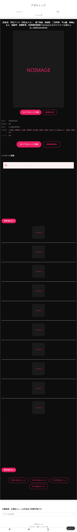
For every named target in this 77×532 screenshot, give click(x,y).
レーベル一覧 (44, 526)
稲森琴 (41, 130)
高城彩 (68, 130)
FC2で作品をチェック (59, 480)
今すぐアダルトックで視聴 (30, 112)
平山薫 (23, 130)
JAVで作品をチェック (38, 486)
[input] (38, 514)
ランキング (32, 526)
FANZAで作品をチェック (18, 480)
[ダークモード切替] (71, 528)
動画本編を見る (9, 221)
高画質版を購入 (50, 112)
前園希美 (17, 130)
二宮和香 (11, 130)
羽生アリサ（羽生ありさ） (57, 130)
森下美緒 (35, 130)
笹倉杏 (46, 130)
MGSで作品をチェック (39, 480)
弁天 (10, 135)
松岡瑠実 (29, 130)
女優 (38, 526)
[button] (73, 514)
